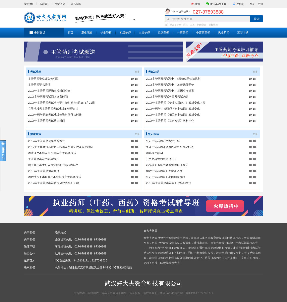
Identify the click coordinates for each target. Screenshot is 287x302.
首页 (70, 32)
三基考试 (242, 32)
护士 (179, 24)
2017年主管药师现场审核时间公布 (49, 90)
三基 (192, 24)
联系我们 (44, 3)
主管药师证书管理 (39, 84)
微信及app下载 (218, 4)
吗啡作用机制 (154, 153)
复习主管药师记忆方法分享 (163, 141)
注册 (260, 4)
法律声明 (29, 246)
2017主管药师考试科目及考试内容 (167, 96)
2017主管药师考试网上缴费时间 (48, 96)
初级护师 (125, 32)
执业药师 (223, 32)
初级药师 (201, 24)
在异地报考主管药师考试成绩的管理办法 (53, 108)
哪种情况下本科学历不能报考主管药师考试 (54, 177)
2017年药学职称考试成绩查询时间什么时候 (55, 114)
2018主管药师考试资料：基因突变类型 (170, 90)
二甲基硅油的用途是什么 (161, 159)
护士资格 (106, 32)
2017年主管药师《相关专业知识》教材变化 (173, 114)
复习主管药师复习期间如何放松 (165, 177)
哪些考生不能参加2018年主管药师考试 (52, 153)
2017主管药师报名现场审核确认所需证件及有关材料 (60, 147)
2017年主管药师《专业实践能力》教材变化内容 (175, 102)
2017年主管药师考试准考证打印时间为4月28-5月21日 (61, 102)
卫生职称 (86, 32)
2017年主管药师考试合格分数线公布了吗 (53, 183)
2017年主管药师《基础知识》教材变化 (170, 120)
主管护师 (144, 32)
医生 (185, 24)
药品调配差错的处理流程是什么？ (167, 165)
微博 (197, 4)
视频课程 (213, 24)
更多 (137, 71)
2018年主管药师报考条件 (43, 171)
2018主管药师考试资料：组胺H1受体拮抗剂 (173, 78)
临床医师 (163, 32)
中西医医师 (203, 32)
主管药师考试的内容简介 (43, 159)
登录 (252, 4)
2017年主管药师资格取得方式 (58, 141)
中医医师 (182, 32)
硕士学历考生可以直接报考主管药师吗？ (53, 165)
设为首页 (60, 3)
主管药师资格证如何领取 (43, 78)
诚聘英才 (29, 260)
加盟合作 (28, 3)
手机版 (240, 4)
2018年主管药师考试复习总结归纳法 (168, 183)
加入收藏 (76, 3)
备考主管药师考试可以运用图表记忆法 (170, 147)
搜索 (256, 18)
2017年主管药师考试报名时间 (46, 120)
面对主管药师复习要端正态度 (164, 171)
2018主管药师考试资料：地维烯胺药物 (170, 84)
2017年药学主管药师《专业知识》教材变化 (173, 108)
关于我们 (29, 239)
